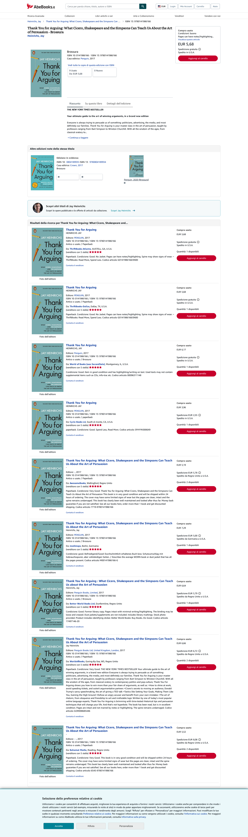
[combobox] (102, 6)
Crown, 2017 (76, 165)
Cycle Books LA (78, 421)
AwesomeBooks (78, 483)
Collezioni (70, 16)
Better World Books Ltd (82, 603)
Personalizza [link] (126, 826)
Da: (79, 72)
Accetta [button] (59, 826)
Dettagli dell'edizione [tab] (118, 103)
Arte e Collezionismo (143, 16)
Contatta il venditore (75, 265)
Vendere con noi (212, 16)
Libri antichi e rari (104, 16)
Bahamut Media (78, 750)
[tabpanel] (120, 123)
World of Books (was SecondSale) (87, 364)
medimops (75, 546)
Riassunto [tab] (74, 103)
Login (173, 6)
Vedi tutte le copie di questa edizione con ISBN (91, 65)
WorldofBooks (77, 661)
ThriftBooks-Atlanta (80, 248)
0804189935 (73, 162)
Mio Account (186, 6)
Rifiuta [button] (91, 826)
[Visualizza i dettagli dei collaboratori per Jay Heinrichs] (36, 35)
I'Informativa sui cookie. (195, 813)
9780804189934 (98, 162)
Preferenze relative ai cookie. (97, 813)
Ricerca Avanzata (36, 16)
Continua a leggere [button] (78, 137)
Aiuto (215, 6)
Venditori (179, 16)
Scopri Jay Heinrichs (123, 210)
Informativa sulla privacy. (133, 816)
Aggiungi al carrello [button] (198, 58)
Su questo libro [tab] (93, 103)
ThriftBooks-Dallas (80, 306)
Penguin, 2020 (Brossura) (136, 179)
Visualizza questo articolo (189, 39)
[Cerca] (142, 6)
